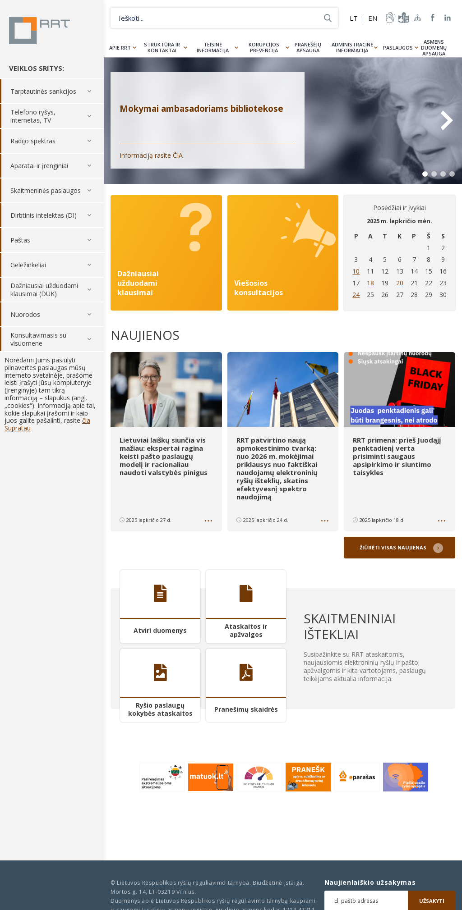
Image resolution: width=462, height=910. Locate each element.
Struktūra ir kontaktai (162, 47)
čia (86, 420)
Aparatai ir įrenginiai (39, 165)
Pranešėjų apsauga (308, 47)
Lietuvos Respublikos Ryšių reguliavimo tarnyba (39, 30)
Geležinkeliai (28, 265)
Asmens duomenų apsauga (434, 47)
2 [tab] (434, 174)
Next (446, 120)
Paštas (20, 240)
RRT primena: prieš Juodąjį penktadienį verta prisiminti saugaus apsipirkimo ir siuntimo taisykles (397, 456)
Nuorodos (25, 314)
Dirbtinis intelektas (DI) (43, 215)
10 (356, 271)
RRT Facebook (432, 18)
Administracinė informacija (352, 47)
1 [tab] (425, 174)
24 (356, 294)
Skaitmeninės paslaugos (45, 190)
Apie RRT (120, 47)
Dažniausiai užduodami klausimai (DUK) (44, 289)
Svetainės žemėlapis (417, 17)
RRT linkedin (447, 17)
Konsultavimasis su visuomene (38, 339)
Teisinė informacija (213, 47)
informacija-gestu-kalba (389, 17)
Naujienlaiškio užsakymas (370, 882)
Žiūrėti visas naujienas (393, 547)
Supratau (18, 428)
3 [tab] (443, 174)
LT (354, 18)
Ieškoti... (328, 18)
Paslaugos (398, 47)
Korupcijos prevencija (264, 47)
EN (372, 18)
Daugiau (209, 522)
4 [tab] (452, 174)
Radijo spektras (32, 141)
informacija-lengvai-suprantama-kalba (402, 17)
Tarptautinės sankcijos (43, 91)
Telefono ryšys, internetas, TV (32, 116)
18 (370, 283)
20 (399, 283)
